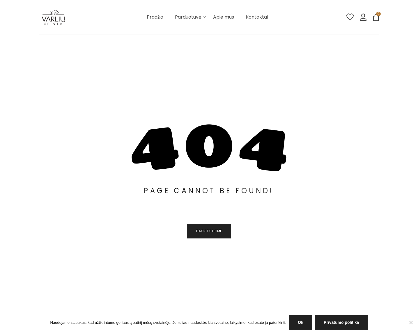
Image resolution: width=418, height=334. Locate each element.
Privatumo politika (341, 322)
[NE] (411, 322)
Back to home (209, 231)
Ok (300, 322)
